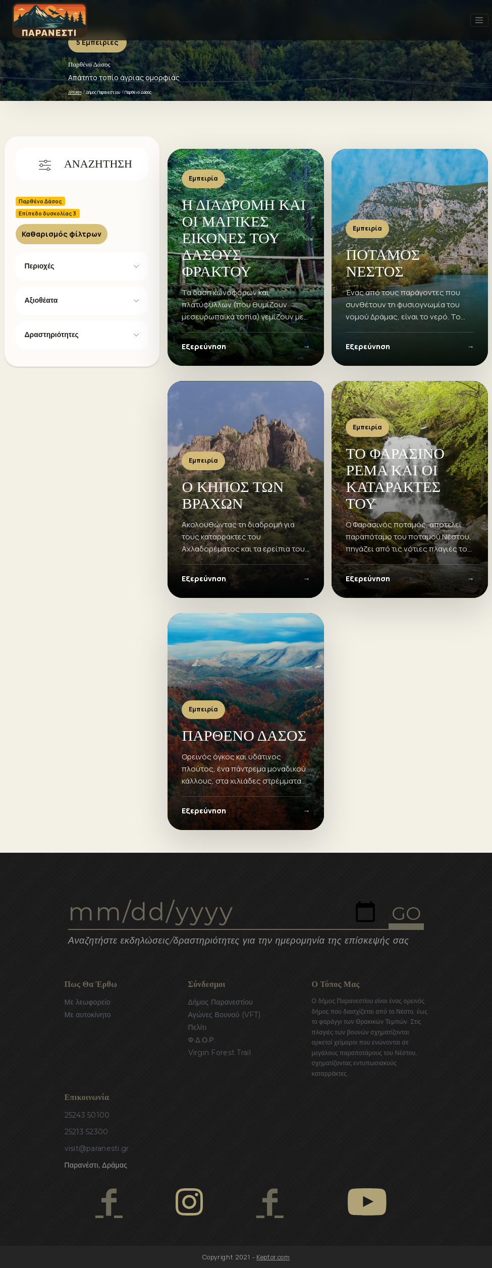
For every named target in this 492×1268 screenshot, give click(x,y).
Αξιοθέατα (41, 300)
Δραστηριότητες (52, 334)
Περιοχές (39, 265)
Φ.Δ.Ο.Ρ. (202, 1039)
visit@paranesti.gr (97, 1148)
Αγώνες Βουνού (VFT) (224, 1014)
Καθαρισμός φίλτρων (61, 234)
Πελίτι (197, 1027)
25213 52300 (86, 1131)
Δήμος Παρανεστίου (103, 92)
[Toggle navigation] (479, 20)
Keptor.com (273, 1257)
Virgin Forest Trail (219, 1052)
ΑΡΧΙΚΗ (74, 92)
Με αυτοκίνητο (88, 1014)
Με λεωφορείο (88, 1002)
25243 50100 (87, 1115)
